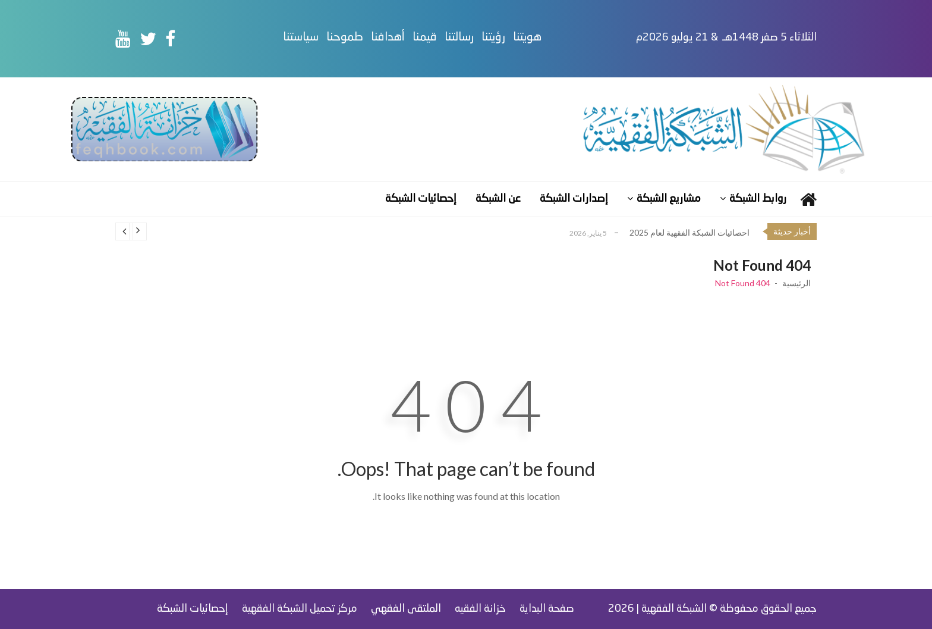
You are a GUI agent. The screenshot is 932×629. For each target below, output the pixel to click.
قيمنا (425, 37)
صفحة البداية (546, 608)
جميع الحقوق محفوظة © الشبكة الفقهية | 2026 (712, 608)
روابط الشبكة (757, 198)
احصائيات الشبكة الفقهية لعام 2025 (689, 232)
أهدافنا (388, 37)
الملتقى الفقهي (406, 608)
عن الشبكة (498, 198)
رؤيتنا (493, 37)
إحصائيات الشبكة (420, 198)
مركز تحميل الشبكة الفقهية (299, 608)
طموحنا (344, 37)
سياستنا (301, 37)
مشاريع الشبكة (669, 198)
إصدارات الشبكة (574, 198)
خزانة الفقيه (480, 608)
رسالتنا (459, 37)
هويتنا (527, 37)
